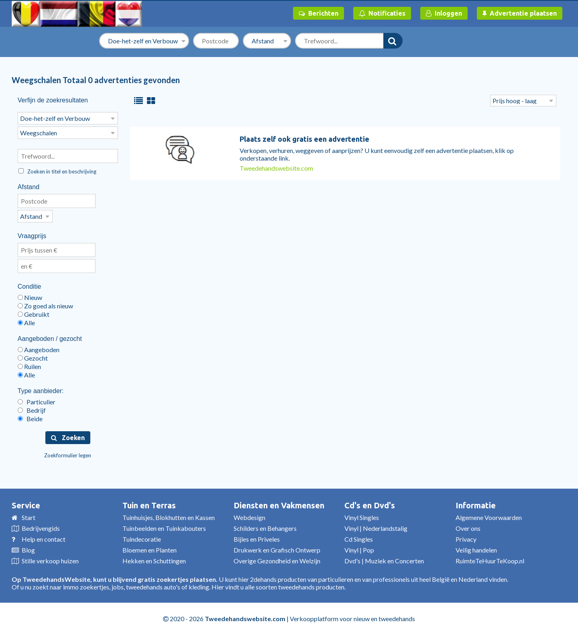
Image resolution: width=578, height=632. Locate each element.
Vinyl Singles (361, 515)
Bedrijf (32, 408)
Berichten (318, 13)
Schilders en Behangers (265, 526)
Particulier (36, 399)
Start (28, 515)
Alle (26, 320)
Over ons (468, 526)
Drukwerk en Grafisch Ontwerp (277, 547)
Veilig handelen (476, 547)
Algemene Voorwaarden (489, 515)
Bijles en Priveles (257, 536)
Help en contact (43, 536)
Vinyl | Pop (359, 547)
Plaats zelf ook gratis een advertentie (304, 139)
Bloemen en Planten (149, 547)
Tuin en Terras (149, 503)
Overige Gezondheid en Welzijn (277, 558)
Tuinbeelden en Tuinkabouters (164, 526)
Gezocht (33, 355)
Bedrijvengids (41, 526)
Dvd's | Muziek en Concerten (384, 558)
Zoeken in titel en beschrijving (57, 170)
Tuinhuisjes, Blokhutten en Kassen (168, 515)
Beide (30, 416)
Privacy (466, 536)
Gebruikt (33, 312)
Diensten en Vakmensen (279, 503)
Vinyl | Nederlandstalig (375, 526)
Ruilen (29, 364)
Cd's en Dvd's (369, 503)
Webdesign (249, 515)
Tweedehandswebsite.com (276, 168)
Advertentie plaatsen (519, 13)
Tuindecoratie (141, 536)
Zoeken (68, 435)
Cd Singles (358, 536)
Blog (28, 547)
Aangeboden (38, 347)
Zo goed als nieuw (45, 303)
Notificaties (382, 13)
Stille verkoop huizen (50, 558)
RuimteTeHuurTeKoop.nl (490, 558)
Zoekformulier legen (67, 453)
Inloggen (444, 13)
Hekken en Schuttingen (154, 558)
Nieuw (30, 295)
